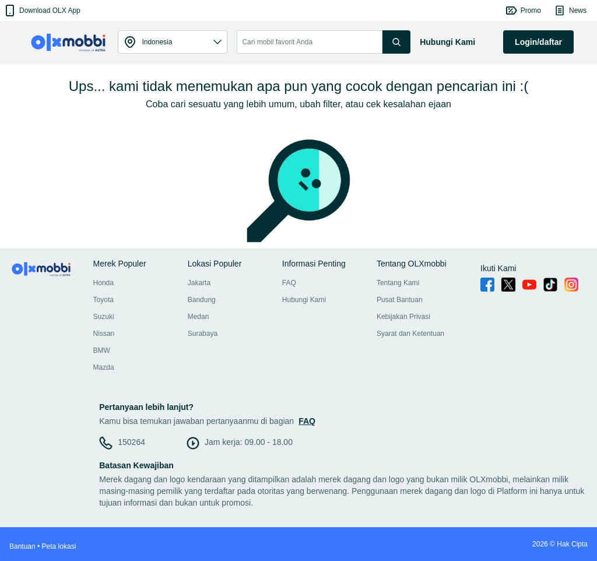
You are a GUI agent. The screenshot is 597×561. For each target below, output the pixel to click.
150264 (131, 442)
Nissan (104, 333)
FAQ (289, 283)
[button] (41, 10)
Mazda (103, 367)
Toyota (103, 300)
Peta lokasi (59, 546)
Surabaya (202, 333)
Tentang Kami (398, 283)
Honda (103, 283)
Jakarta (199, 283)
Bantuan (22, 546)
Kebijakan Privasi (403, 317)
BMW (101, 350)
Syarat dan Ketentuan (410, 333)
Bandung (202, 300)
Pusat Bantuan (400, 300)
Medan (198, 317)
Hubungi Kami (304, 300)
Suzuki (103, 317)
